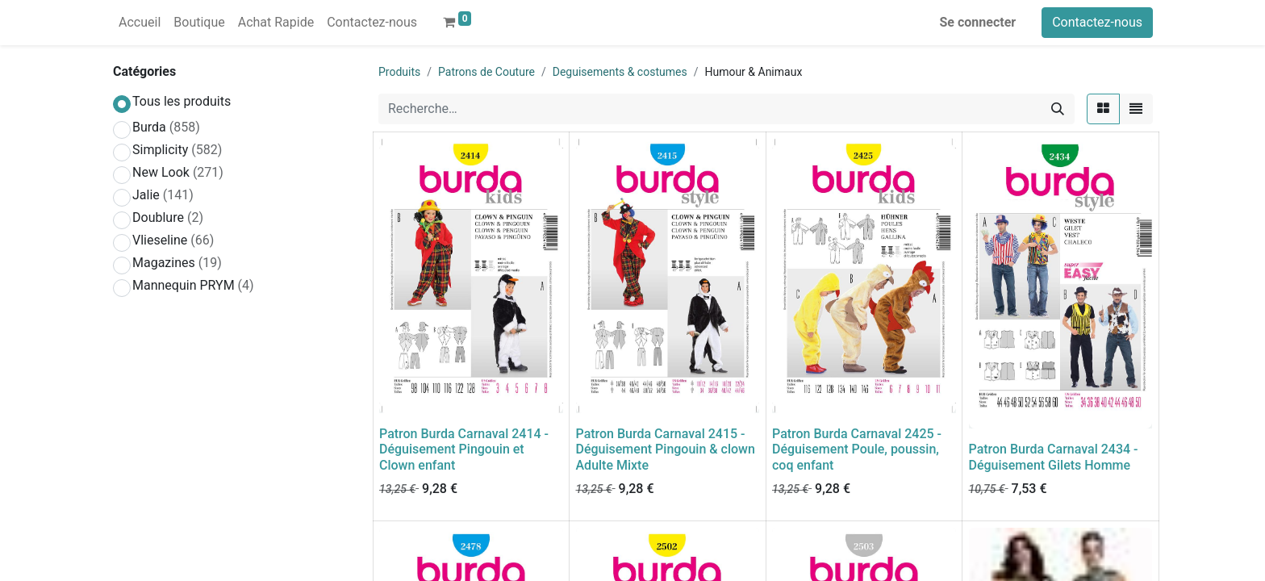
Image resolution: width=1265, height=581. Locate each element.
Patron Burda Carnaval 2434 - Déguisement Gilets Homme (1053, 456)
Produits (399, 71)
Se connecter (978, 22)
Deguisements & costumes (620, 71)
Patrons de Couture (486, 71)
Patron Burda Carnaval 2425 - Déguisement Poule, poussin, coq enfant (856, 449)
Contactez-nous (1097, 22)
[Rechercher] (1058, 109)
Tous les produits (181, 101)
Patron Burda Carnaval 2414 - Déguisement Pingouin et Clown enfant (464, 449)
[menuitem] (139, 22)
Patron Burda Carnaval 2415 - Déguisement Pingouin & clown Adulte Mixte (665, 449)
